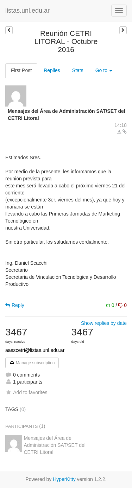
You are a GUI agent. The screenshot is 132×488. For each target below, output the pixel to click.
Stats (77, 70)
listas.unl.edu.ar (27, 10)
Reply (14, 305)
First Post (21, 70)
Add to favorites (26, 392)
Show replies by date (104, 323)
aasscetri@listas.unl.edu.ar (34, 350)
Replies (52, 70)
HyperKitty (64, 479)
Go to (103, 70)
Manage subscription (32, 362)
